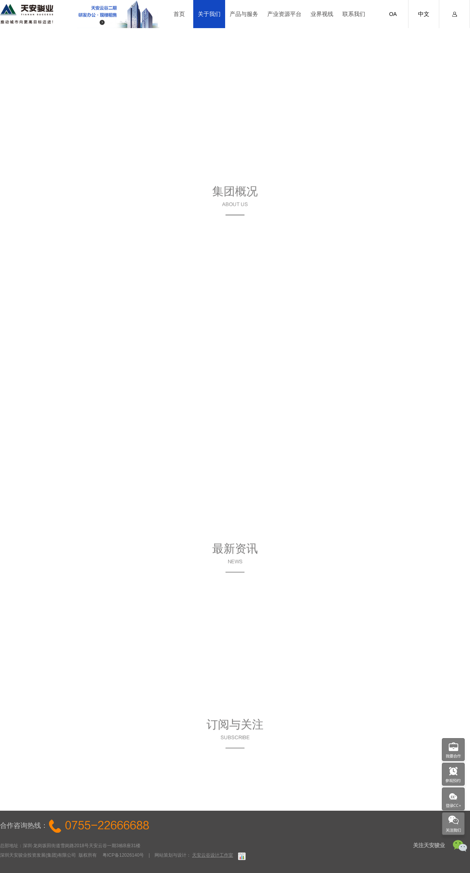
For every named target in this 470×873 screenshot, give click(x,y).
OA (393, 14)
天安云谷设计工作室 (212, 855)
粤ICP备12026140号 (123, 855)
